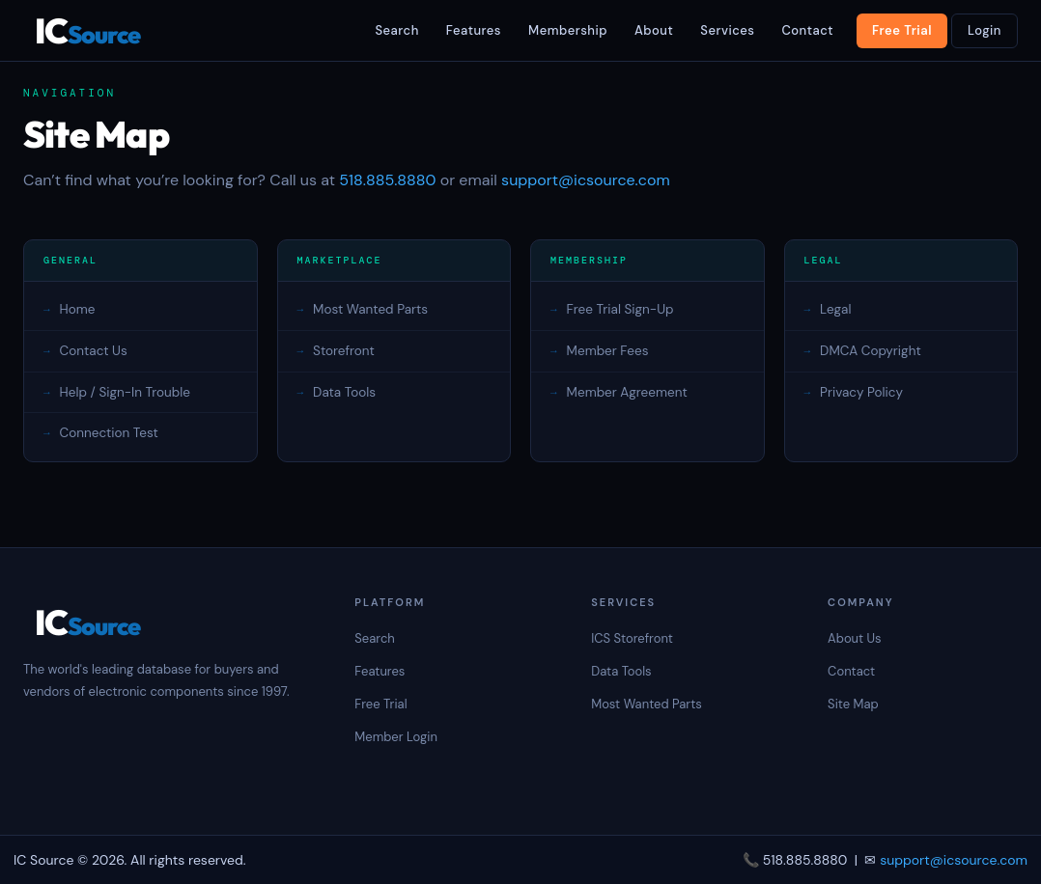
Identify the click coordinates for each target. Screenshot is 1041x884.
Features (473, 30)
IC (87, 30)
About (653, 30)
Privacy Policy (861, 392)
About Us (855, 638)
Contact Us (93, 351)
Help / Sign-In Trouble (125, 392)
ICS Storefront (632, 638)
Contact (807, 30)
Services (727, 30)
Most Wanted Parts (370, 309)
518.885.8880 (387, 180)
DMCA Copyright (870, 351)
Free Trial (902, 30)
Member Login (395, 737)
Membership (567, 30)
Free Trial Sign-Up (620, 309)
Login (984, 30)
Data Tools (344, 392)
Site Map (853, 704)
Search (396, 30)
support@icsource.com (585, 180)
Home (78, 309)
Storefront (344, 351)
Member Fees (608, 351)
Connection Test (109, 433)
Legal (835, 309)
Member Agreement (627, 392)
